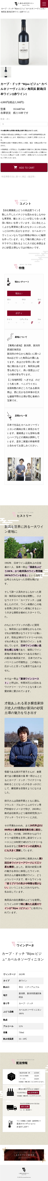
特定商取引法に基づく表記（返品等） (19, 176)
